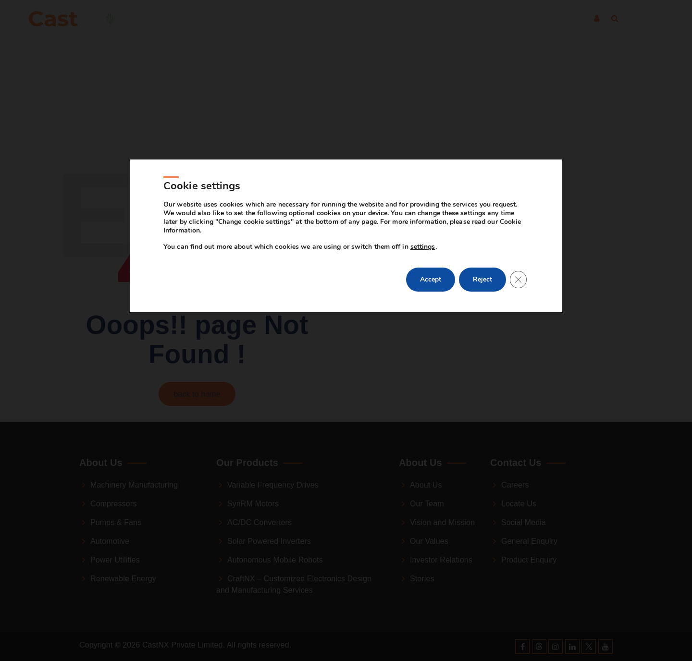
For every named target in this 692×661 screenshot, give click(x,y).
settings (422, 278)
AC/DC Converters (259, 522)
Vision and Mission (442, 522)
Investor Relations (441, 560)
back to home (196, 394)
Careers (515, 485)
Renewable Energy (123, 579)
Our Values (429, 541)
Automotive (109, 541)
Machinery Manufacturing (134, 485)
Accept (428, 311)
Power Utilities (115, 560)
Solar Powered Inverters (269, 541)
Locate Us (518, 504)
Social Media (523, 522)
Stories (422, 579)
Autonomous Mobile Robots (275, 560)
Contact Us (441, 18)
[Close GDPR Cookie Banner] (518, 311)
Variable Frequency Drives (273, 485)
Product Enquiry (528, 560)
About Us (375, 18)
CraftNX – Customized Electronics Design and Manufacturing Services (293, 584)
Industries (252, 18)
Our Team (427, 504)
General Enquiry (529, 541)
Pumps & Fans (115, 522)
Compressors (113, 504)
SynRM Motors (253, 504)
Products (314, 18)
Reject (481, 311)
